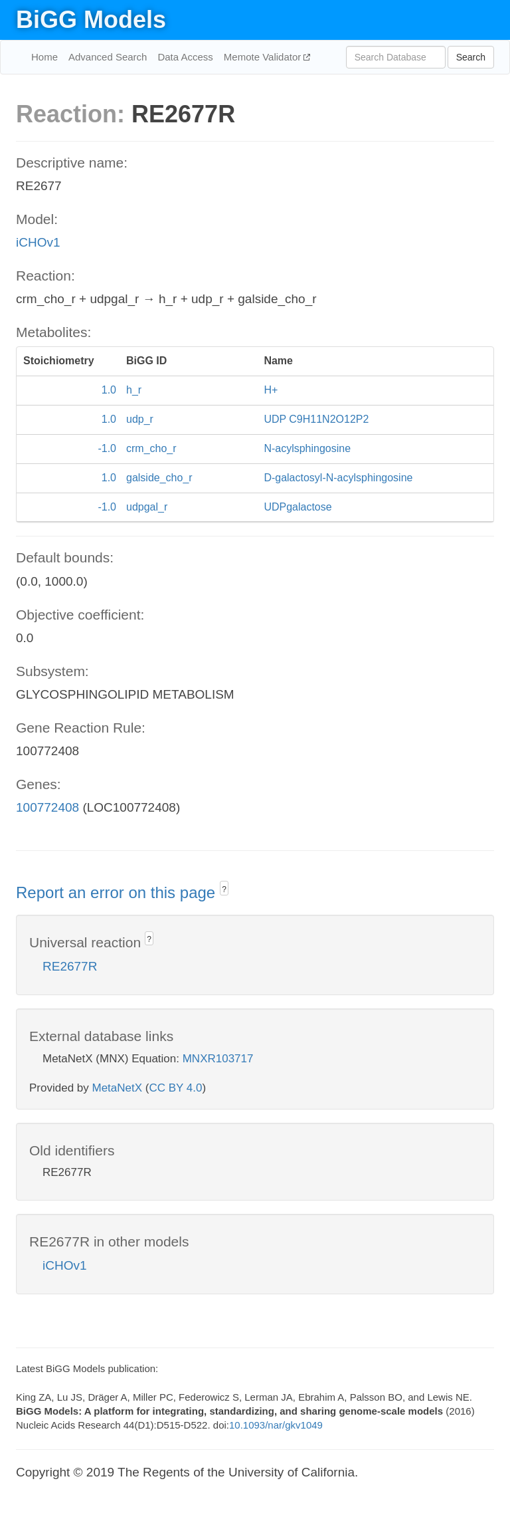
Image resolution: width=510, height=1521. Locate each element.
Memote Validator (264, 56)
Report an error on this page (118, 892)
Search (470, 57)
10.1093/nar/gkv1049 (276, 1425)
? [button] (224, 889)
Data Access (184, 56)
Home (44, 56)
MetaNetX (117, 1088)
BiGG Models (91, 19)
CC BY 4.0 (175, 1088)
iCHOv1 (38, 242)
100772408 (47, 807)
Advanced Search (107, 56)
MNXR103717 (218, 1058)
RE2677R (69, 966)
